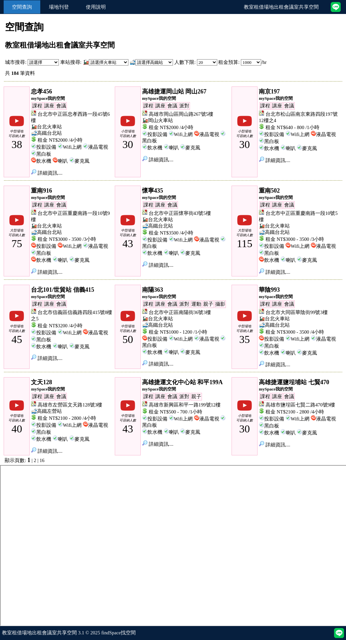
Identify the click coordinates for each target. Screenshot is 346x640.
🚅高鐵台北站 (46, 133)
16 (42, 460)
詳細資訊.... (46, 173)
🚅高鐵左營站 (46, 411)
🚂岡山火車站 (157, 120)
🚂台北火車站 (46, 126)
